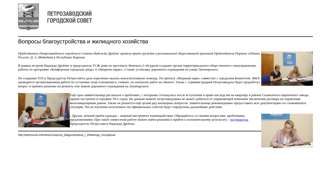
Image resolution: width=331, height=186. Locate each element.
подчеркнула (239, 119)
